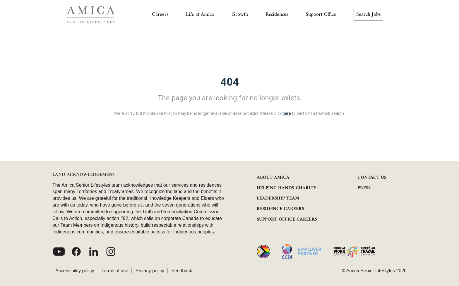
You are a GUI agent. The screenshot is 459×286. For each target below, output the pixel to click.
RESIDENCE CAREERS (280, 209)
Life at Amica (200, 14)
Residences (277, 14)
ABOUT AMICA (273, 178)
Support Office (321, 14)
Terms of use (114, 270)
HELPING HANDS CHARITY (286, 188)
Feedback (182, 270)
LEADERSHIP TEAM (278, 198)
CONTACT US (371, 178)
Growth (240, 14)
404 (229, 82)
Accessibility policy (74, 270)
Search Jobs (368, 14)
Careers (160, 14)
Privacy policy (150, 270)
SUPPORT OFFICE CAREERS (287, 219)
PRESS (364, 188)
